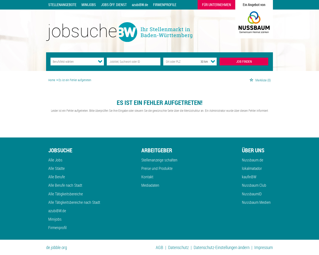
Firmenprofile (164, 4)
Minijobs (89, 4)
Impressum (263, 247)
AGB (159, 247)
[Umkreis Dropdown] (213, 61)
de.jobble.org (56, 247)
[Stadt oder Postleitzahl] (177, 61)
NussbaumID (252, 193)
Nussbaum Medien (256, 202)
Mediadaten (150, 185)
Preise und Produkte (157, 168)
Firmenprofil (57, 227)
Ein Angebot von (254, 4)
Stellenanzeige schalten (159, 160)
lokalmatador (252, 168)
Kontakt (147, 176)
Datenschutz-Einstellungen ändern (221, 247)
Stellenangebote (62, 4)
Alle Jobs (55, 160)
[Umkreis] (200, 61)
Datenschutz (178, 247)
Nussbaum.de (252, 160)
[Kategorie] (73, 61)
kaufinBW (249, 176)
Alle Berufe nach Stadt (65, 185)
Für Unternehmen (216, 4)
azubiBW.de (140, 4)
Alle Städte (56, 168)
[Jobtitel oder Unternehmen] (133, 61)
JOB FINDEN (244, 61)
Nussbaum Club (254, 185)
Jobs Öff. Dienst (114, 4)
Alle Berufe (56, 176)
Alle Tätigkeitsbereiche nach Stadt (74, 202)
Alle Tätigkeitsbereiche (65, 193)
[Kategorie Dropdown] (100, 61)
